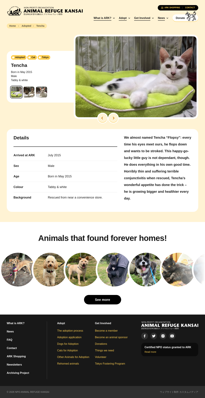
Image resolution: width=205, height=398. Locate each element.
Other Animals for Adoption (73, 357)
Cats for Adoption (67, 350)
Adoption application (69, 337)
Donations (101, 343)
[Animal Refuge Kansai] (45, 11)
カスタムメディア (188, 392)
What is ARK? (102, 18)
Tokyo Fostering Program (110, 363)
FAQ (9, 339)
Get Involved (142, 18)
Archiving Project (18, 372)
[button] (102, 118)
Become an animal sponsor (111, 337)
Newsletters (14, 364)
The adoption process (70, 330)
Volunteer (100, 357)
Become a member (106, 330)
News (161, 18)
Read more (150, 352)
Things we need (104, 350)
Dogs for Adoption (68, 343)
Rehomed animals (68, 363)
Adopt (123, 18)
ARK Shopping (16, 356)
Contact (12, 348)
